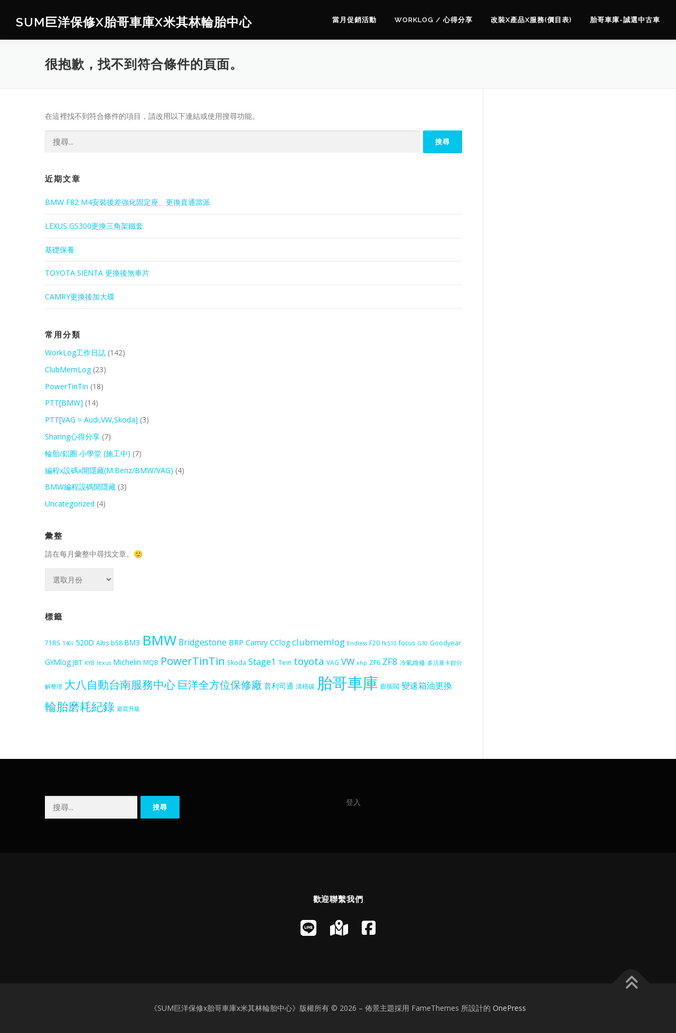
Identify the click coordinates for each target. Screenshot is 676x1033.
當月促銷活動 (354, 20)
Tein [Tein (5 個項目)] (285, 662)
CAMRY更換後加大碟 (80, 297)
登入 (353, 802)
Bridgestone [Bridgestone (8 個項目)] (203, 642)
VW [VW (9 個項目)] (347, 661)
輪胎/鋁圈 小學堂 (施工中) (87, 453)
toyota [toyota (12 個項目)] (309, 661)
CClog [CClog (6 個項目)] (280, 642)
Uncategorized (70, 504)
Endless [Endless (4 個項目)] (357, 643)
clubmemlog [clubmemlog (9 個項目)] (318, 642)
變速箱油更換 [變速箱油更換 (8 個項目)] (426, 685)
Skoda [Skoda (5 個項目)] (236, 662)
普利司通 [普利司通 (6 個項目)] (279, 686)
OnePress (509, 1008)
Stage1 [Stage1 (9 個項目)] (262, 661)
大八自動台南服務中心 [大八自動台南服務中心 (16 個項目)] (119, 684)
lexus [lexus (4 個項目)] (104, 662)
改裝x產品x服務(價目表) (531, 20)
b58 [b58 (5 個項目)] (117, 642)
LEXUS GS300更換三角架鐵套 (94, 226)
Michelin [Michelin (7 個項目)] (127, 661)
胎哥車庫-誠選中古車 (625, 20)
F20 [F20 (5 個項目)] (374, 642)
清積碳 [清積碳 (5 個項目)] (305, 686)
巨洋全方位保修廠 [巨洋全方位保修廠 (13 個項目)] (219, 685)
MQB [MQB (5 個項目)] (150, 662)
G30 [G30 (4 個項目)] (422, 643)
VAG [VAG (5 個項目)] (332, 662)
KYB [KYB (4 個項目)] (89, 662)
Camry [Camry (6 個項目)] (257, 642)
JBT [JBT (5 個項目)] (77, 662)
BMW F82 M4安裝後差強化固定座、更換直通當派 (127, 202)
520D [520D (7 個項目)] (85, 642)
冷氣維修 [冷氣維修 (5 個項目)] (412, 662)
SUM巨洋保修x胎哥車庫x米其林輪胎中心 (134, 21)
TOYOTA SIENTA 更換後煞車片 (97, 273)
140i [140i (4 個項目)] (67, 643)
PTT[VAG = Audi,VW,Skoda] (91, 420)
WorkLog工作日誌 (75, 353)
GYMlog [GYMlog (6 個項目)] (58, 662)
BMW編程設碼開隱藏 (80, 487)
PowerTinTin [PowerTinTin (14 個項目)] (193, 660)
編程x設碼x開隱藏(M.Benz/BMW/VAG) (109, 470)
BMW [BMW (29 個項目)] (159, 640)
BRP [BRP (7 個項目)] (236, 642)
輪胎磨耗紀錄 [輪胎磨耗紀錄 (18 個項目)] (80, 706)
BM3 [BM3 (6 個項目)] (132, 642)
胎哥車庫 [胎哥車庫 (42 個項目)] (347, 682)
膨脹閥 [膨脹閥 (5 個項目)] (389, 686)
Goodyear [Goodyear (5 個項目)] (445, 642)
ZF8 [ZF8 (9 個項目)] (390, 661)
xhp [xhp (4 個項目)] (361, 662)
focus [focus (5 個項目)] (407, 642)
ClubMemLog (68, 369)
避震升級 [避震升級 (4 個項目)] (128, 708)
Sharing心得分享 (72, 436)
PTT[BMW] (64, 403)
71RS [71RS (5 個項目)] (52, 642)
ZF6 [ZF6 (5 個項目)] (374, 662)
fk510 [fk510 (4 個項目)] (389, 643)
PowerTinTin (66, 386)
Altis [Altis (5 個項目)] (102, 642)
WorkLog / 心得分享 (434, 20)
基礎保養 (59, 250)
